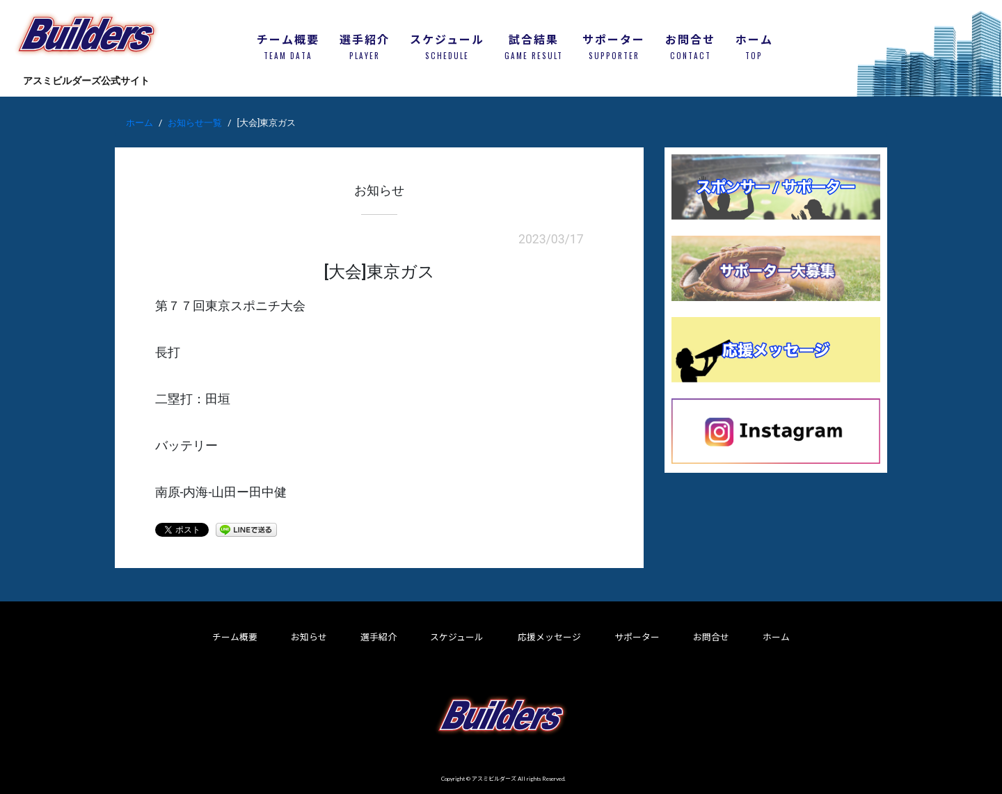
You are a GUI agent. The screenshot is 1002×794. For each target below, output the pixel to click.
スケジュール (457, 636)
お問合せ (711, 636)
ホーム (139, 123)
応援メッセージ (549, 636)
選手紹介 (378, 636)
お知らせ (309, 636)
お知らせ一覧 (195, 123)
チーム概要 (234, 636)
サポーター (637, 636)
